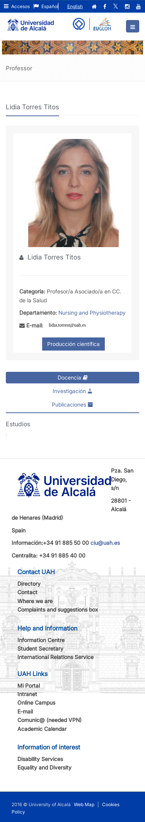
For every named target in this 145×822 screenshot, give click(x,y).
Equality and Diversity (44, 767)
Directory (29, 583)
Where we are (35, 601)
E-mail (25, 711)
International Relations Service (55, 657)
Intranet (27, 694)
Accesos (17, 6)
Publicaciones (72, 404)
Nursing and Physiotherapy (92, 312)
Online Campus (36, 702)
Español (45, 6)
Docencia (73, 377)
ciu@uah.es (105, 542)
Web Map (84, 804)
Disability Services (40, 759)
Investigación (72, 391)
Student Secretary (40, 648)
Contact (27, 592)
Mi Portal (28, 685)
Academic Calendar (42, 728)
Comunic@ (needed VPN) (49, 720)
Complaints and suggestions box (57, 609)
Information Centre (41, 640)
